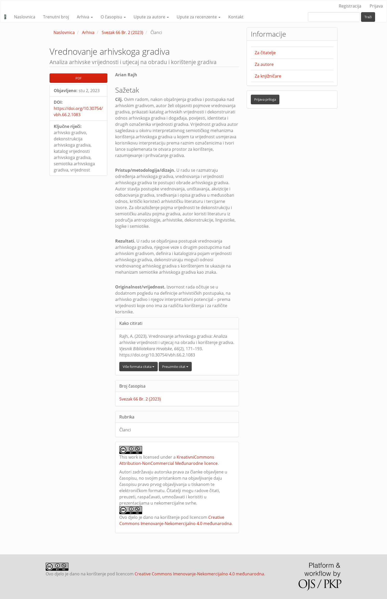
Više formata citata (138, 366)
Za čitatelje (265, 53)
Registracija (350, 6)
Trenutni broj (56, 17)
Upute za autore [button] (151, 17)
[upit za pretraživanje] (334, 17)
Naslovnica (24, 17)
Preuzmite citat (175, 366)
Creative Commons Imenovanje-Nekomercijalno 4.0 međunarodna (199, 574)
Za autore (264, 64)
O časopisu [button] (113, 17)
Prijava (376, 6)
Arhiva (88, 32)
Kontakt (236, 17)
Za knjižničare (268, 76)
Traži (368, 17)
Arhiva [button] (85, 17)
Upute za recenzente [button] (198, 17)
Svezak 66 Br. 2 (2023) (122, 32)
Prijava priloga (265, 99)
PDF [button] (78, 78)
